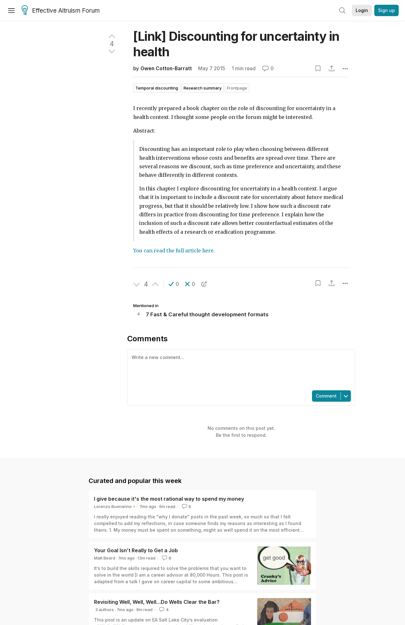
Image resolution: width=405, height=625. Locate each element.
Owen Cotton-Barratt (166, 68)
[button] (174, 284)
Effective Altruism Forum (61, 11)
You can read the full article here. (174, 251)
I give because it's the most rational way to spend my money (169, 499)
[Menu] (11, 10)
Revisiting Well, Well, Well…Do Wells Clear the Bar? (157, 602)
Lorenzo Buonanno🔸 (115, 506)
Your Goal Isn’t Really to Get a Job (136, 550)
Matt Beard (104, 557)
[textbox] (240, 369)
